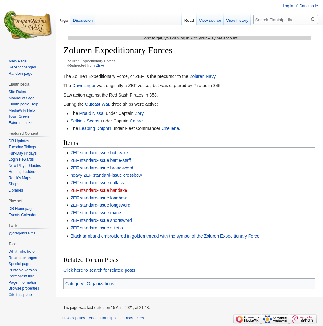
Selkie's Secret (84, 120)
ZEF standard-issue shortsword (101, 220)
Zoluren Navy (202, 76)
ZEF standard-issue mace (95, 212)
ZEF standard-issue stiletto (96, 227)
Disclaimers (134, 318)
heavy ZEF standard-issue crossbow (106, 175)
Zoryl (139, 113)
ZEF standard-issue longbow (98, 197)
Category (74, 283)
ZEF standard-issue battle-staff (100, 160)
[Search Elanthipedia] (285, 19)
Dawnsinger (84, 85)
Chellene (170, 128)
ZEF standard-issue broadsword (101, 167)
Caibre (136, 120)
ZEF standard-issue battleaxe (99, 152)
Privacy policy (73, 318)
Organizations (100, 283)
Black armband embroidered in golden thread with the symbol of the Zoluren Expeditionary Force (164, 236)
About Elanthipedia (104, 318)
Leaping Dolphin (95, 128)
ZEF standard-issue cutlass (97, 182)
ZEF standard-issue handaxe (98, 190)
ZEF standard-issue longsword (100, 205)
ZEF (99, 65)
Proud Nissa (91, 113)
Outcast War (97, 104)
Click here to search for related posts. (100, 270)
